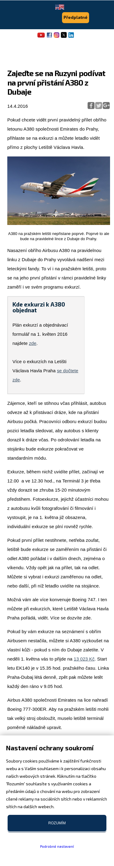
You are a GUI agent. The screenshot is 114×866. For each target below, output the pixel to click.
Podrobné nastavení (57, 846)
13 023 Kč (84, 658)
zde (32, 343)
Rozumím (57, 823)
